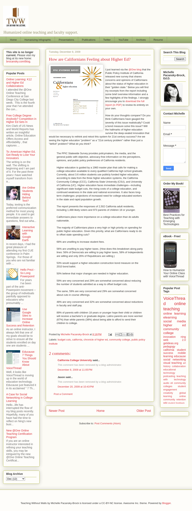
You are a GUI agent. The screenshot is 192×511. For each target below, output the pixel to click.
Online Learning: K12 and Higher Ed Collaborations (19, 83)
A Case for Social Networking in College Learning (19, 397)
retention (181, 399)
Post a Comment (63, 394)
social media (174, 321)
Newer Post (57, 410)
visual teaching (172, 362)
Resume (158, 39)
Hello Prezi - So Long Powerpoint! (27, 273)
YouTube (123, 39)
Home (13, 39)
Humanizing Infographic (37, 39)
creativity (168, 393)
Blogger (166, 503)
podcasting (169, 376)
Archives (141, 39)
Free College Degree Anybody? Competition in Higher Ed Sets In (21, 119)
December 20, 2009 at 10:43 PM (76, 386)
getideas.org (170, 343)
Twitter (107, 39)
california (77, 339)
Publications (88, 39)
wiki (165, 403)
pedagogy (169, 346)
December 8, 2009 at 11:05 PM (75, 369)
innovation (169, 336)
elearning (170, 317)
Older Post (144, 410)
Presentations (66, 39)
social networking (174, 359)
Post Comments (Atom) (107, 423)
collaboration (179, 366)
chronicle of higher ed (96, 339)
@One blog (135, 69)
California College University (75, 360)
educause (180, 356)
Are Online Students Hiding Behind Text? (28, 194)
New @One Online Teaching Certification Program (19, 434)
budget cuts (64, 339)
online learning (174, 313)
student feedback (176, 403)
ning (183, 336)
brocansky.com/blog (18, 61)
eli (171, 383)
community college (119, 339)
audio (166, 383)
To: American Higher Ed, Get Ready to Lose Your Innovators (20, 155)
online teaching (174, 306)
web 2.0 (174, 339)
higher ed (174, 325)
